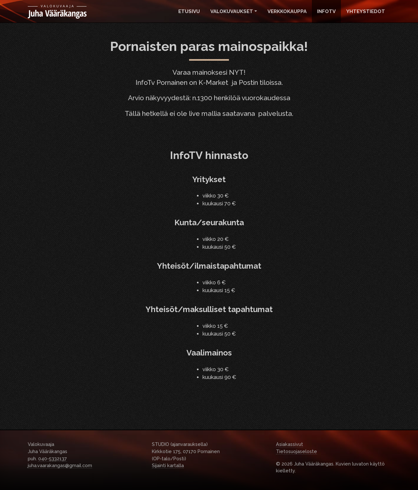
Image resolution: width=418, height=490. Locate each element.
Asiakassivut (289, 444)
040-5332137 (52, 458)
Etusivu (189, 11)
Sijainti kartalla (168, 465)
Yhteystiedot (365, 11)
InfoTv (326, 11)
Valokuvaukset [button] (231, 11)
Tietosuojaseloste (296, 451)
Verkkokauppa (287, 11)
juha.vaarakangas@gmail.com (60, 465)
